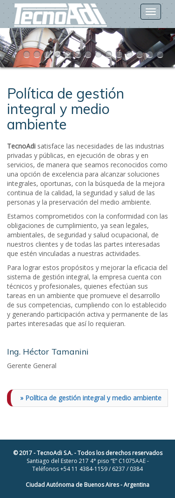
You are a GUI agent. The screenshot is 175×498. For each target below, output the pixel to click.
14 (161, 54)
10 (120, 54)
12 (140, 54)
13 (150, 54)
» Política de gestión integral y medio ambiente (90, 397)
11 (130, 54)
